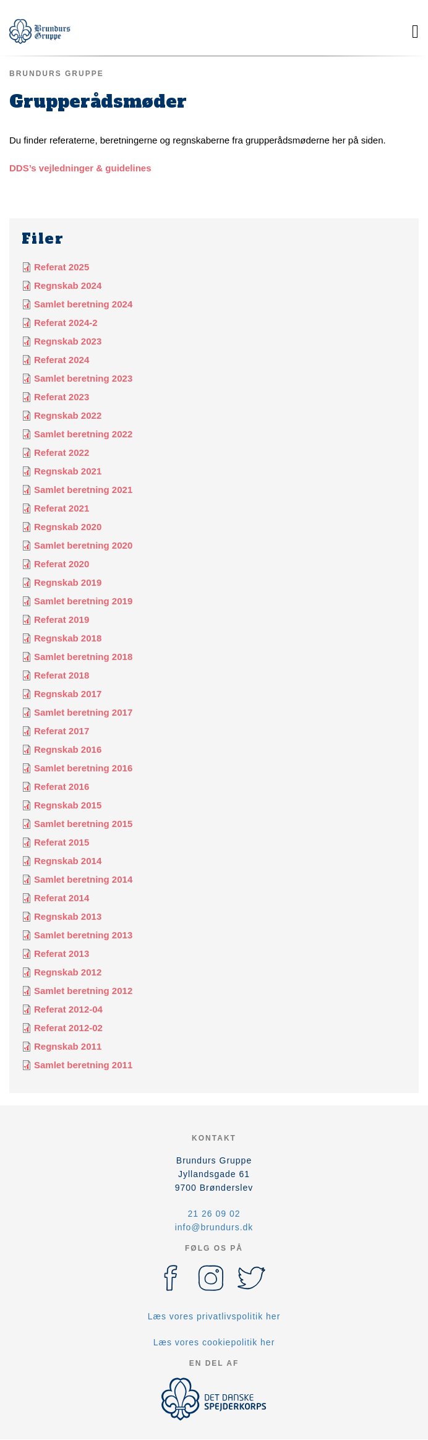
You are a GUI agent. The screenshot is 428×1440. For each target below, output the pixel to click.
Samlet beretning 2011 (83, 1065)
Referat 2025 (61, 267)
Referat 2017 (61, 731)
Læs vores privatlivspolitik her (214, 1316)
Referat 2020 (61, 564)
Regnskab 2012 (67, 972)
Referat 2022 (61, 452)
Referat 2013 (61, 953)
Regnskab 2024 (67, 285)
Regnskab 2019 (67, 582)
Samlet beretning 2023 (83, 378)
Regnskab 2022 (67, 415)
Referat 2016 (61, 786)
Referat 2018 (61, 675)
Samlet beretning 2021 (83, 489)
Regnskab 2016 (67, 749)
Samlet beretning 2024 (83, 304)
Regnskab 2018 (67, 638)
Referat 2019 (61, 619)
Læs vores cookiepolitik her (214, 1342)
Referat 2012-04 (68, 1009)
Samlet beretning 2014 (83, 879)
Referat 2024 (61, 359)
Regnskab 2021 (67, 471)
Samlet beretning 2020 (83, 545)
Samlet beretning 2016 (83, 768)
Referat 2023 (61, 397)
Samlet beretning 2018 (83, 656)
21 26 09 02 (214, 1214)
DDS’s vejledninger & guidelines (80, 168)
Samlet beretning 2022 (83, 434)
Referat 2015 (61, 842)
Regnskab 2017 (67, 693)
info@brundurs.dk (214, 1227)
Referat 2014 (61, 898)
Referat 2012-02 (68, 1027)
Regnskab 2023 (67, 341)
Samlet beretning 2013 (83, 935)
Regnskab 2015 (67, 805)
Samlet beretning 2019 (83, 601)
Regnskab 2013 (67, 916)
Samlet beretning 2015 (83, 823)
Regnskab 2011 (67, 1046)
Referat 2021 (61, 508)
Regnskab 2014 (67, 860)
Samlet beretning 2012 (83, 990)
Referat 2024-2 (66, 322)
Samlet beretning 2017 (83, 712)
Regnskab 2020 (67, 526)
